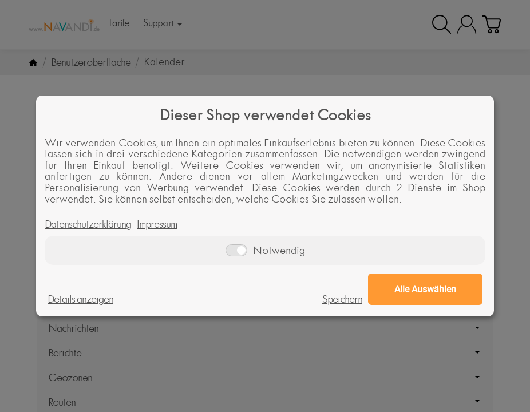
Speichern (342, 299)
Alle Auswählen (425, 289)
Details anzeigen (80, 299)
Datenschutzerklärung (88, 224)
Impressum (157, 224)
